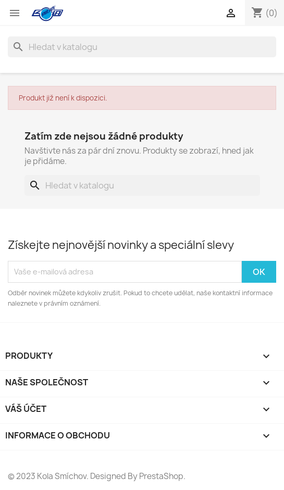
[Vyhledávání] (142, 46)
